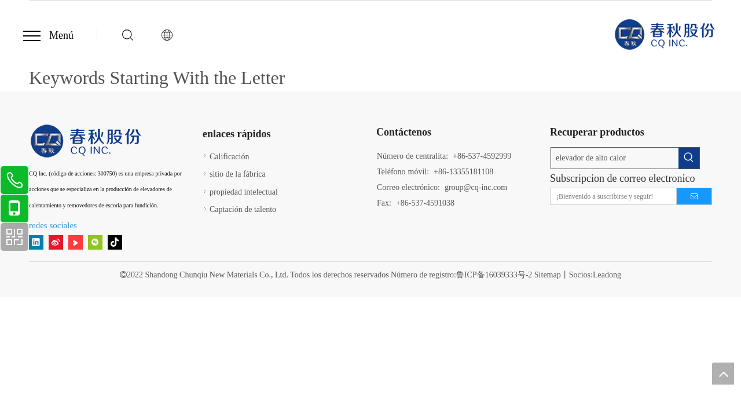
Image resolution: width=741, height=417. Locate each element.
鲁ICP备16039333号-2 (494, 274)
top (723, 374)
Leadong (607, 274)
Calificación (229, 156)
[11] (87, 141)
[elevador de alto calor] (614, 158)
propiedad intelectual (244, 192)
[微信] (95, 242)
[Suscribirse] (694, 196)
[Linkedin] (36, 242)
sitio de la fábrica (238, 174)
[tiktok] (115, 242)
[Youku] (75, 242)
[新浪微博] (56, 242)
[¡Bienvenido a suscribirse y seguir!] (611, 196)
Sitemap (547, 274)
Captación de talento (243, 209)
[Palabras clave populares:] (688, 158)
